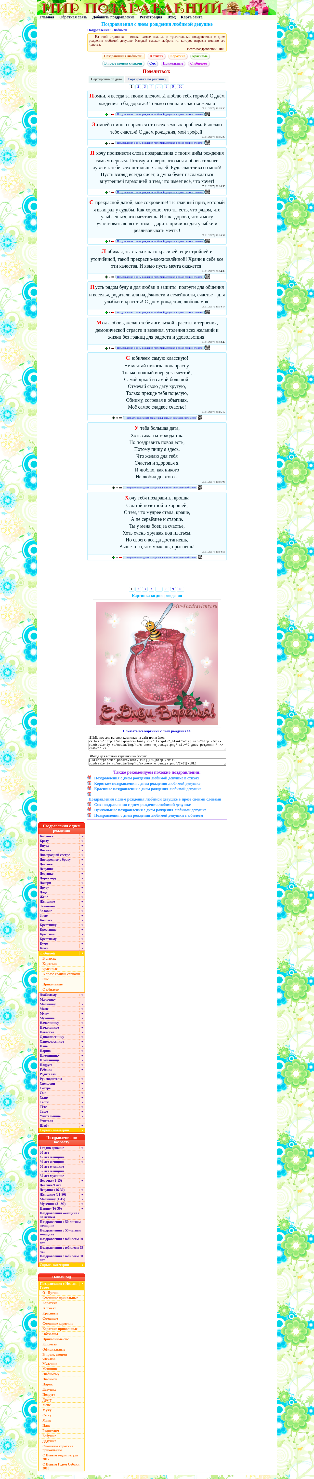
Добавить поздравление (113, 17)
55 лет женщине (52, 1175)
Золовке (46, 914)
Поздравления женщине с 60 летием (59, 1219)
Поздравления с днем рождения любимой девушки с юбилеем (160, 417)
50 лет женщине (52, 1165)
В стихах (156, 56)
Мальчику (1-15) (52, 1203)
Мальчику (48, 1003)
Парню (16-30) (51, 1212)
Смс (152, 63)
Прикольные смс (55, 1343)
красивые (200, 56)
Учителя (46, 1124)
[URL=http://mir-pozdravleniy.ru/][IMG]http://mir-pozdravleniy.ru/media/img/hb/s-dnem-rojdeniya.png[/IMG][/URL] (157, 764)
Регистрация (151, 17)
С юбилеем (198, 63)
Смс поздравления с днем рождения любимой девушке (142, 808)
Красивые (50, 1317)
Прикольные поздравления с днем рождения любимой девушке (150, 814)
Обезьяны (50, 1338)
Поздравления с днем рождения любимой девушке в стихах (146, 782)
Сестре (45, 1092)
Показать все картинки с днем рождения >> (157, 731)
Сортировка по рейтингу (147, 79)
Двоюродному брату (55, 863)
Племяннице (50, 1064)
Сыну (44, 1101)
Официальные (53, 1353)
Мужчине (47, 1022)
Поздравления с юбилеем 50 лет (61, 1244)
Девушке (46, 872)
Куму (44, 952)
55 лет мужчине (52, 1179)
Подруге (46, 1068)
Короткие (177, 56)
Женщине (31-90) (53, 1198)
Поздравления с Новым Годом (58, 1289)
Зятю (44, 919)
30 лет (44, 1156)
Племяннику (50, 1059)
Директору (48, 882)
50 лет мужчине (52, 1170)
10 (180, 86)
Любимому (48, 998)
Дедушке (46, 877)
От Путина (50, 1296)
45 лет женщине (52, 1161)
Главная (46, 17)
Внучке (45, 854)
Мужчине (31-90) (52, 1207)
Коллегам (49, 1348)
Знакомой (47, 910)
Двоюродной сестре (55, 858)
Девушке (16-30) (52, 1193)
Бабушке (46, 840)
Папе (44, 1050)
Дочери (45, 886)
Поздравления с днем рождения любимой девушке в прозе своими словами (160, 114)
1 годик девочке (52, 1151)
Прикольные (173, 63)
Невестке (47, 1036)
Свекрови (47, 1087)
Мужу (44, 1017)
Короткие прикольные (60, 1332)
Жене (44, 900)
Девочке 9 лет (50, 1189)
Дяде (43, 896)
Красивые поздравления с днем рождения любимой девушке (147, 792)
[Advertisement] (157, 575)
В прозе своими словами (123, 63)
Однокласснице (52, 1045)
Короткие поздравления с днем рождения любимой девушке (147, 787)
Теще (44, 1115)
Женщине (47, 905)
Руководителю (51, 1082)
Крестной (47, 938)
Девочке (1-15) (51, 1184)
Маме (44, 1012)
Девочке (46, 868)
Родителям (48, 1078)
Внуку (44, 849)
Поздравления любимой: (123, 56)
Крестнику (48, 928)
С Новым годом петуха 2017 (60, 1461)
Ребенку (46, 1073)
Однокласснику (52, 1040)
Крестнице (48, 933)
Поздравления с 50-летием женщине (60, 1227)
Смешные (50, 1322)
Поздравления (98, 30)
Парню (45, 1054)
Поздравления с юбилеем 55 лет (61, 1253)
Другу (44, 891)
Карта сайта (192, 17)
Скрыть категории (62, 1134)
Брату (44, 844)
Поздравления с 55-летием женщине (60, 1236)
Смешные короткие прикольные (57, 1452)
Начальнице (49, 1031)
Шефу (44, 1129)
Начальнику (49, 1026)
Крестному (48, 942)
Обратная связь (73, 17)
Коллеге (46, 924)
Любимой (119, 30)
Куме (44, 947)
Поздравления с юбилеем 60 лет (61, 1262)
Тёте (43, 1110)
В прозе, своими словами (54, 1360)
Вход (172, 17)
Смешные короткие (57, 1327)
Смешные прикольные (60, 1301)
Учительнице (50, 1120)
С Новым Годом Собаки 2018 (60, 1470)
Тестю (44, 1106)
